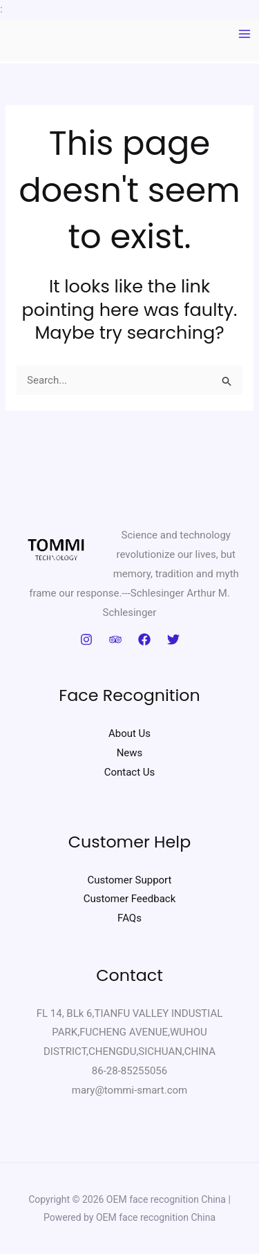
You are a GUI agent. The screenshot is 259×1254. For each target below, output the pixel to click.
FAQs (129, 918)
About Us (129, 733)
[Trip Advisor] (115, 639)
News (130, 753)
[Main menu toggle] (245, 34)
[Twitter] (173, 639)
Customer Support (130, 880)
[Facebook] (144, 639)
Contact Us (129, 772)
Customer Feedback (130, 898)
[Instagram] (86, 639)
